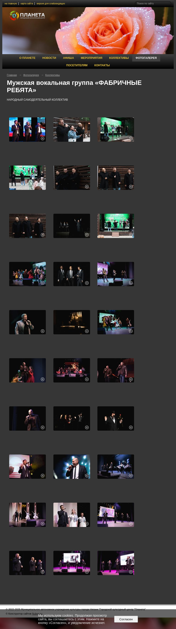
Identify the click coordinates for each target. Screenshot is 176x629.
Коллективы (119, 58)
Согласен (126, 619)
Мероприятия (91, 58)
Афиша (68, 58)
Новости (49, 58)
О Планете (27, 58)
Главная (12, 75)
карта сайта (27, 3)
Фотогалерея (146, 58)
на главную (11, 3)
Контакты (102, 65)
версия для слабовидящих (51, 3)
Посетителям (77, 65)
